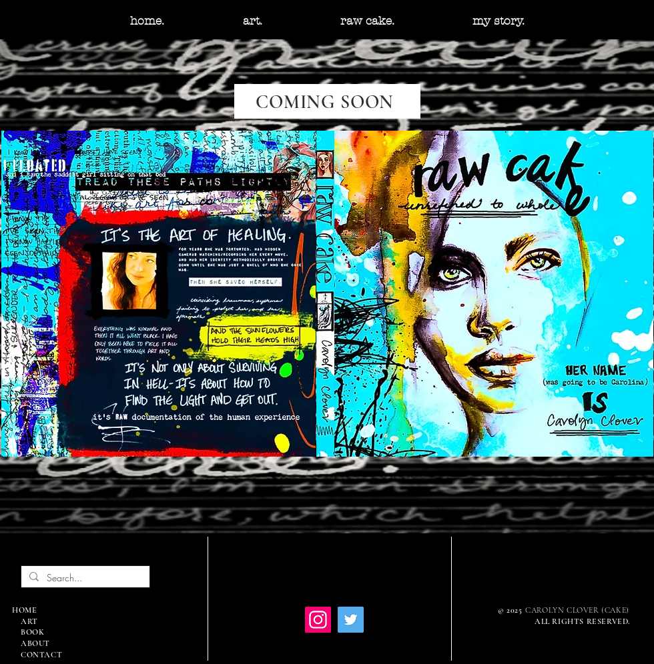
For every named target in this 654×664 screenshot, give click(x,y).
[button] (252, 21)
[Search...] (84, 578)
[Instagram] (318, 620)
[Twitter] (351, 620)
